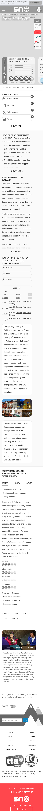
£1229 (18, 298)
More (30, 87)
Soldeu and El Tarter (9, 17)
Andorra (34, 14)
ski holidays (33, 694)
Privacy (32, 741)
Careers (32, 736)
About (32, 732)
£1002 (18, 294)
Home (4, 14)
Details (23, 87)
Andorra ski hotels (24, 697)
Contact (10, 736)
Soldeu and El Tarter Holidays (14, 613)
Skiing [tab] (18, 647)
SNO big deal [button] (35, 3)
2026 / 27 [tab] (17, 288)
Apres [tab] (30, 647)
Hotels (4, 618)
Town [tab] (7, 647)
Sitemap (32, 749)
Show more (16, 171)
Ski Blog (11, 741)
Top (3, 87)
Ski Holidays (13, 14)
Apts (14, 618)
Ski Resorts (24, 14)
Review (8, 87)
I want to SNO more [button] (8, 4)
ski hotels (8, 697)
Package (16, 87)
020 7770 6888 (19, 788)
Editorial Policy (11, 749)
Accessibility (32, 745)
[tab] (5, 482)
